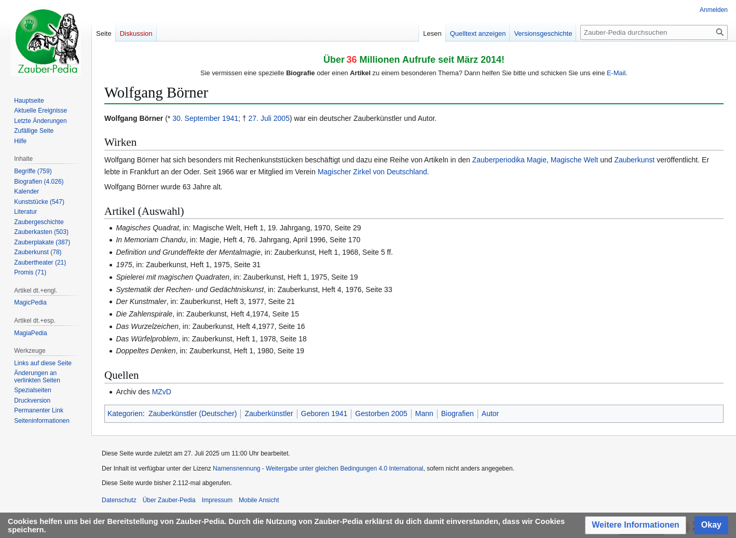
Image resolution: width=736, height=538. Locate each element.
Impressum (217, 500)
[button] (635, 525)
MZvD (161, 392)
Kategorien (125, 413)
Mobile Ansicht (259, 500)
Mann (424, 413)
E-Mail (616, 73)
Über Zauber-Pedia (169, 500)
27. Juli (260, 118)
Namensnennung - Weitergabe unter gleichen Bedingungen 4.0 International (318, 468)
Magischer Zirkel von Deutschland (372, 172)
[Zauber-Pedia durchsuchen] (654, 32)
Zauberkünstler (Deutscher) (192, 413)
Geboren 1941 (324, 413)
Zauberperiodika (498, 160)
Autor (490, 413)
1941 (230, 118)
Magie (537, 160)
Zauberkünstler (268, 413)
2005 (282, 118)
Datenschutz (119, 500)
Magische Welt (574, 160)
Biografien (457, 413)
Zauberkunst (634, 160)
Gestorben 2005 (381, 413)
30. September (196, 118)
